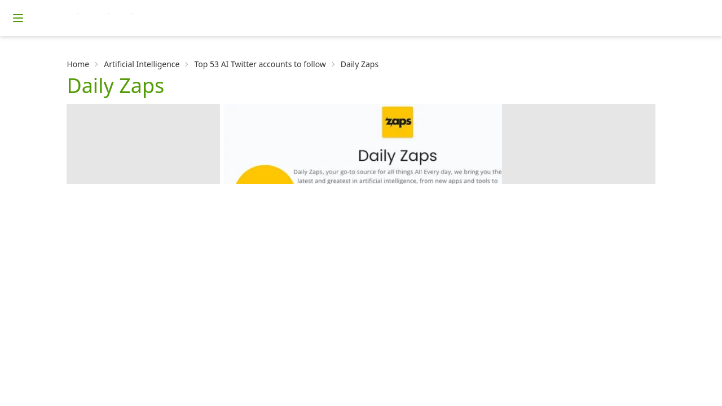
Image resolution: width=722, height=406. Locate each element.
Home (78, 64)
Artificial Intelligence (141, 64)
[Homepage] (127, 18)
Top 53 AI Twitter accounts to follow (259, 64)
